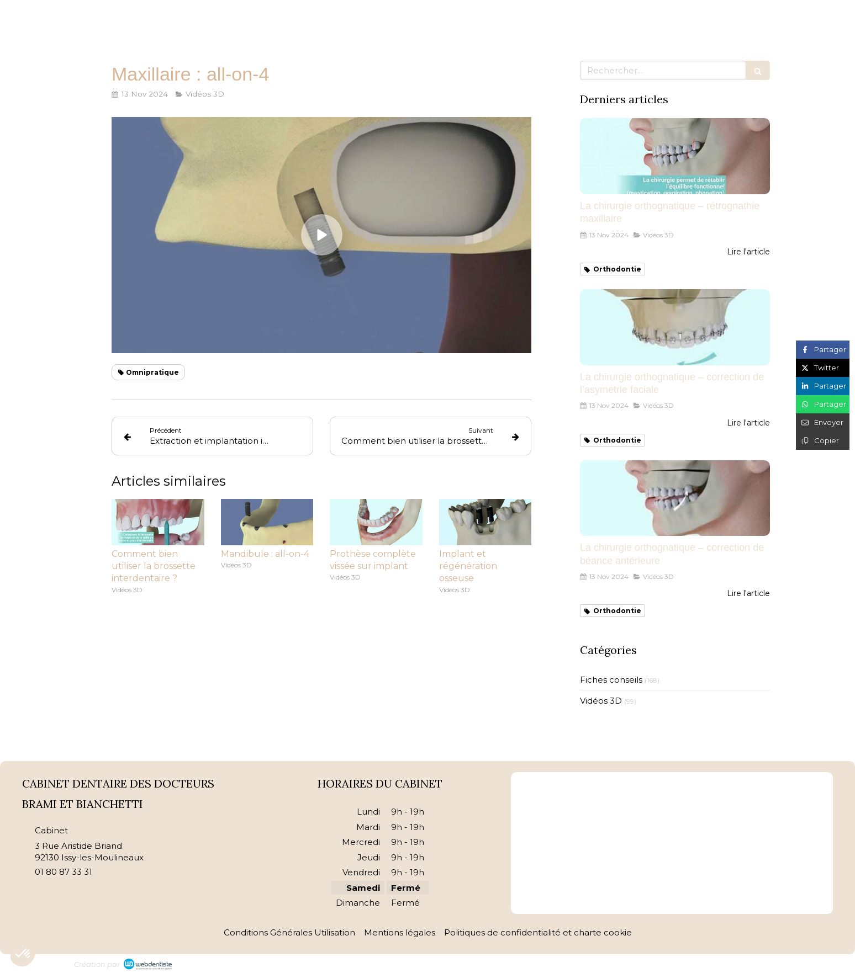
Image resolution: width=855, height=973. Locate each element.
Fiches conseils (611, 679)
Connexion (758, 962)
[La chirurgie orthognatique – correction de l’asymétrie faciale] (675, 327)
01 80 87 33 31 (63, 871)
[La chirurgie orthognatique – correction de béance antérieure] (675, 498)
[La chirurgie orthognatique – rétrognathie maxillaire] (675, 156)
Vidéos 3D (601, 700)
